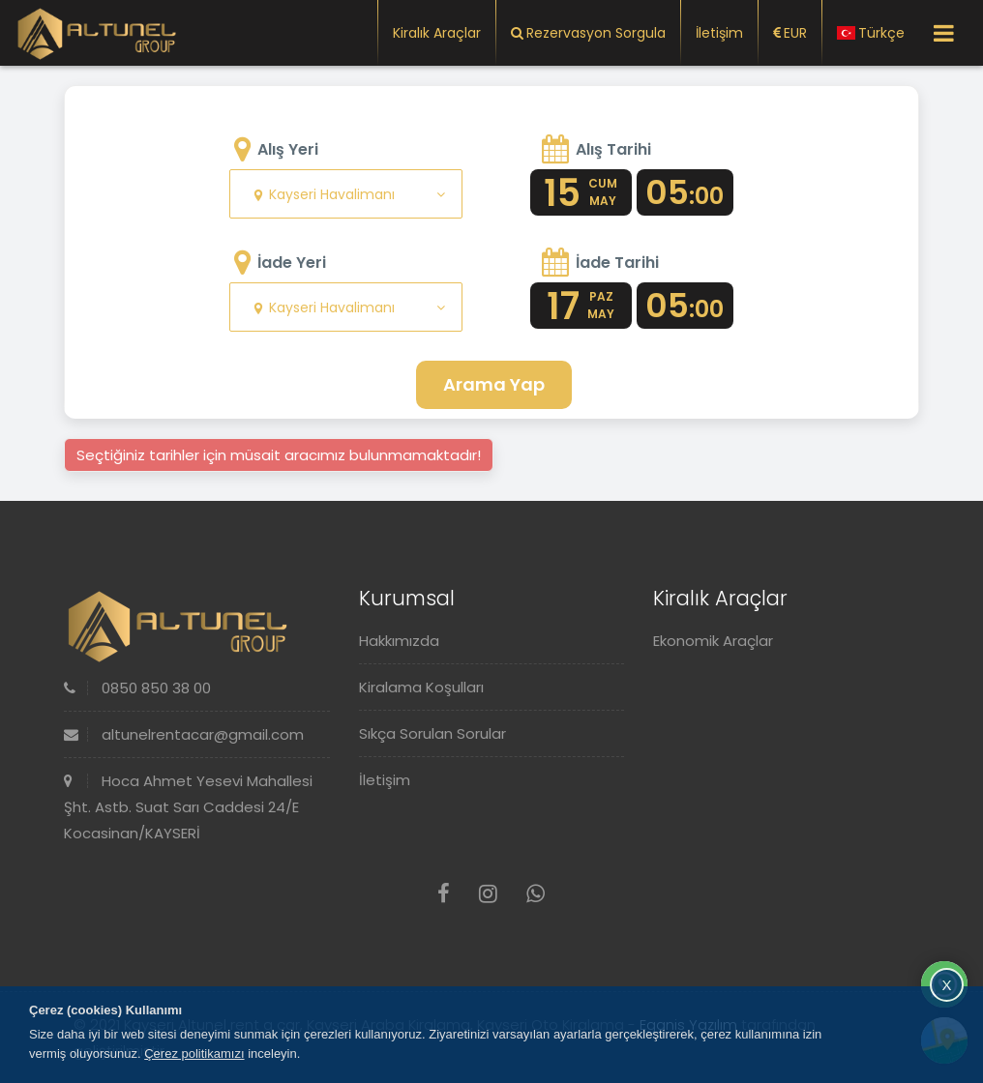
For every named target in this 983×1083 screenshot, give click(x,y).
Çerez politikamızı (194, 1053)
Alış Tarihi (613, 149)
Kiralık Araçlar (437, 33)
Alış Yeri (287, 149)
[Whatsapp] (535, 894)
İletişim (719, 33)
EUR (790, 33)
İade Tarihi (617, 262)
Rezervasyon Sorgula (588, 33)
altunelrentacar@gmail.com (184, 734)
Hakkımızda (399, 640)
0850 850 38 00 (137, 688)
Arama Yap (494, 384)
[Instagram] (488, 894)
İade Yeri (291, 262)
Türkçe (871, 33)
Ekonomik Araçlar (713, 640)
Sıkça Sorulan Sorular (432, 733)
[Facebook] (444, 894)
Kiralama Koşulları (421, 687)
